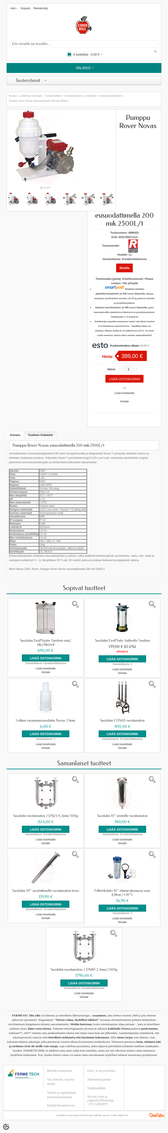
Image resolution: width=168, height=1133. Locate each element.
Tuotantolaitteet (53, 95)
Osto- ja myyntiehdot (101, 1070)
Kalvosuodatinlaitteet (111, 95)
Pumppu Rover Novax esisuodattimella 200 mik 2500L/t (38, 100)
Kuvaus (15, 435)
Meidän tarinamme (59, 1070)
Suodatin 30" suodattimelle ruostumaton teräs (45, 891)
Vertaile (124, 401)
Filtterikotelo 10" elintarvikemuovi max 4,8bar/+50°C (122, 892)
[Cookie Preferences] (6, 1127)
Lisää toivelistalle (125, 393)
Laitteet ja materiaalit (31, 95)
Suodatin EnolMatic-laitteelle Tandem (122, 641)
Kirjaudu (25, 8)
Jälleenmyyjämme (99, 1079)
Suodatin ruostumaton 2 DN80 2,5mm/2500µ (84, 969)
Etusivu (13, 95)
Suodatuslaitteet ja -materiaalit (80, 95)
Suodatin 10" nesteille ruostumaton (122, 816)
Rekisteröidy (40, 8)
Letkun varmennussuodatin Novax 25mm (45, 720)
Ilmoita (124, 268)
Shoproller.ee (156, 1115)
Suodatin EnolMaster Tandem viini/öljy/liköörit (46, 643)
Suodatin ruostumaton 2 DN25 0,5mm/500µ (45, 816)
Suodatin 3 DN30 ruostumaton (122, 720)
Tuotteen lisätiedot (40, 435)
